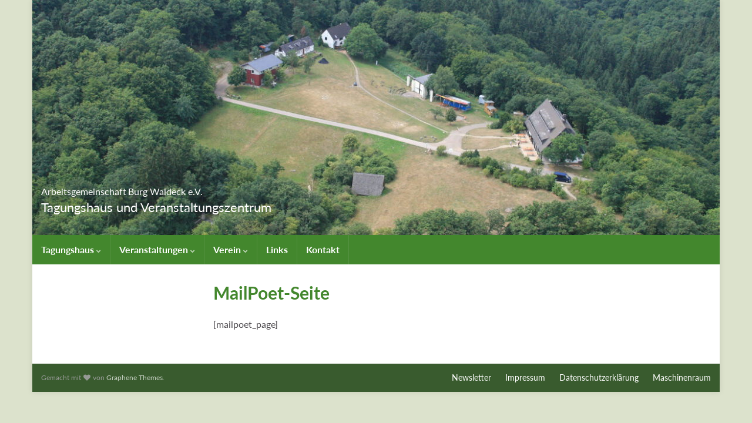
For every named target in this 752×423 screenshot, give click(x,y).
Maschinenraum (682, 377)
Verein (230, 249)
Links (277, 249)
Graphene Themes (134, 377)
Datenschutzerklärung (599, 377)
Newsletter (471, 377)
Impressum (525, 377)
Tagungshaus (71, 249)
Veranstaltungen (157, 249)
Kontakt (323, 249)
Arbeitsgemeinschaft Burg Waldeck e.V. (193, 187)
